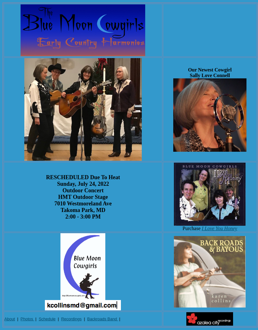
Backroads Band (102, 319)
